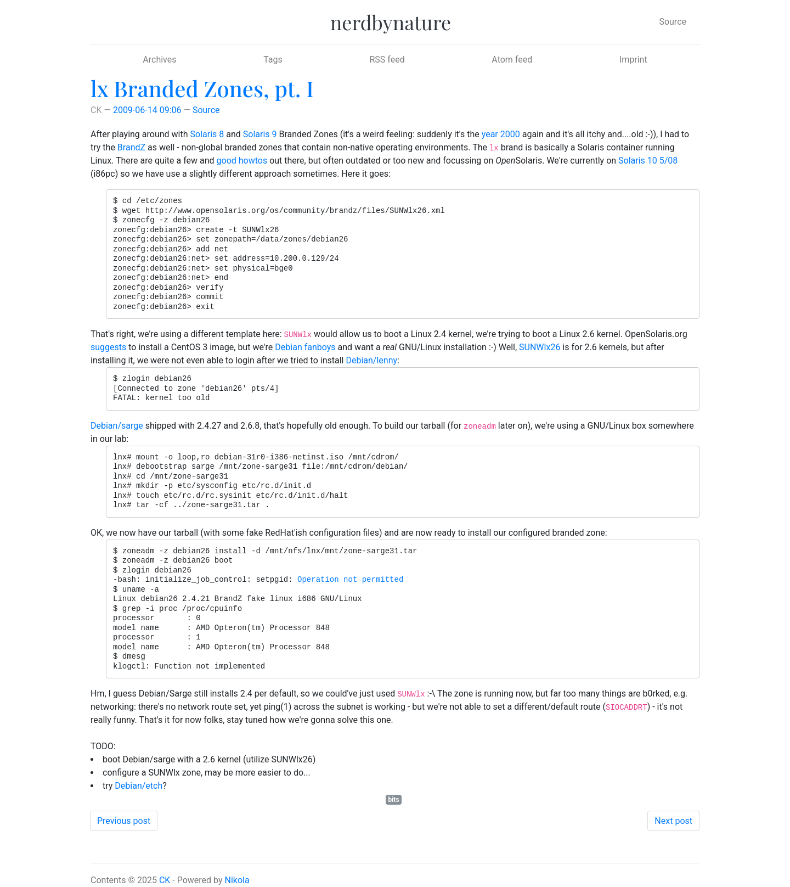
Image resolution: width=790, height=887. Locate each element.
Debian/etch (138, 786)
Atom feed (512, 59)
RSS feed (386, 59)
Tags (273, 59)
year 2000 (501, 134)
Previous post (123, 821)
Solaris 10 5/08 (648, 160)
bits (393, 800)
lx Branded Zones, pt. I (202, 88)
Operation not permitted (350, 579)
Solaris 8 (207, 134)
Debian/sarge (117, 425)
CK (164, 880)
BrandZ (131, 147)
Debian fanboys (305, 347)
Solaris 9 (260, 134)
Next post (673, 821)
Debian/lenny (371, 360)
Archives (159, 59)
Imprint (633, 59)
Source (672, 21)
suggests (108, 347)
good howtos (242, 160)
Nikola (237, 880)
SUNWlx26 (539, 347)
